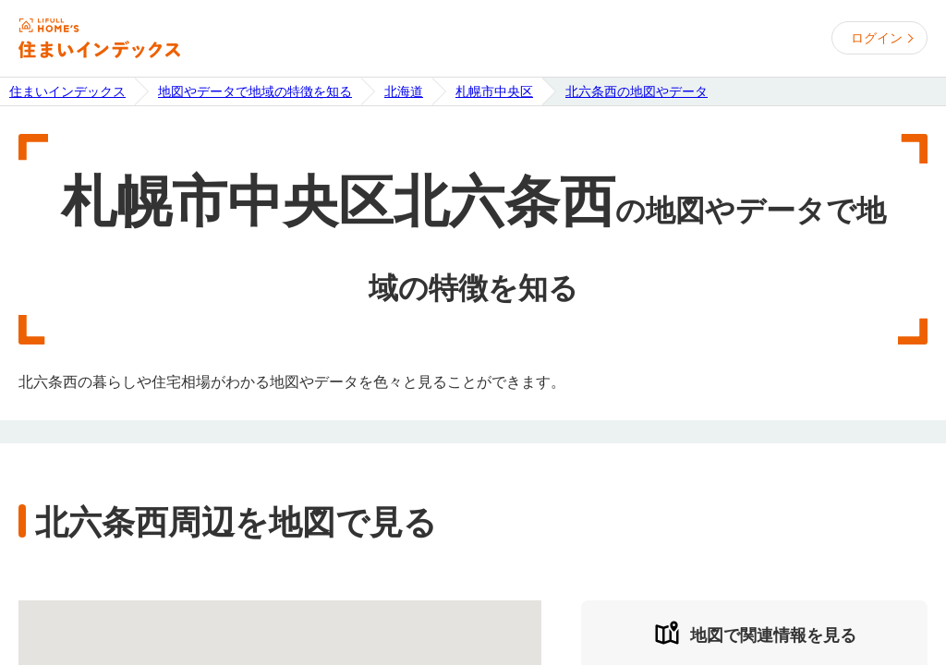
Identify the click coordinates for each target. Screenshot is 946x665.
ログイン (877, 37)
